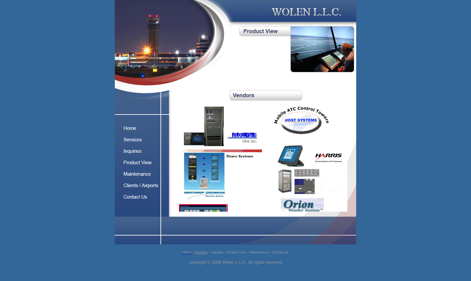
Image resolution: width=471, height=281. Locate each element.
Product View (236, 252)
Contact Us (280, 252)
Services (201, 252)
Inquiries (217, 252)
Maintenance (259, 252)
